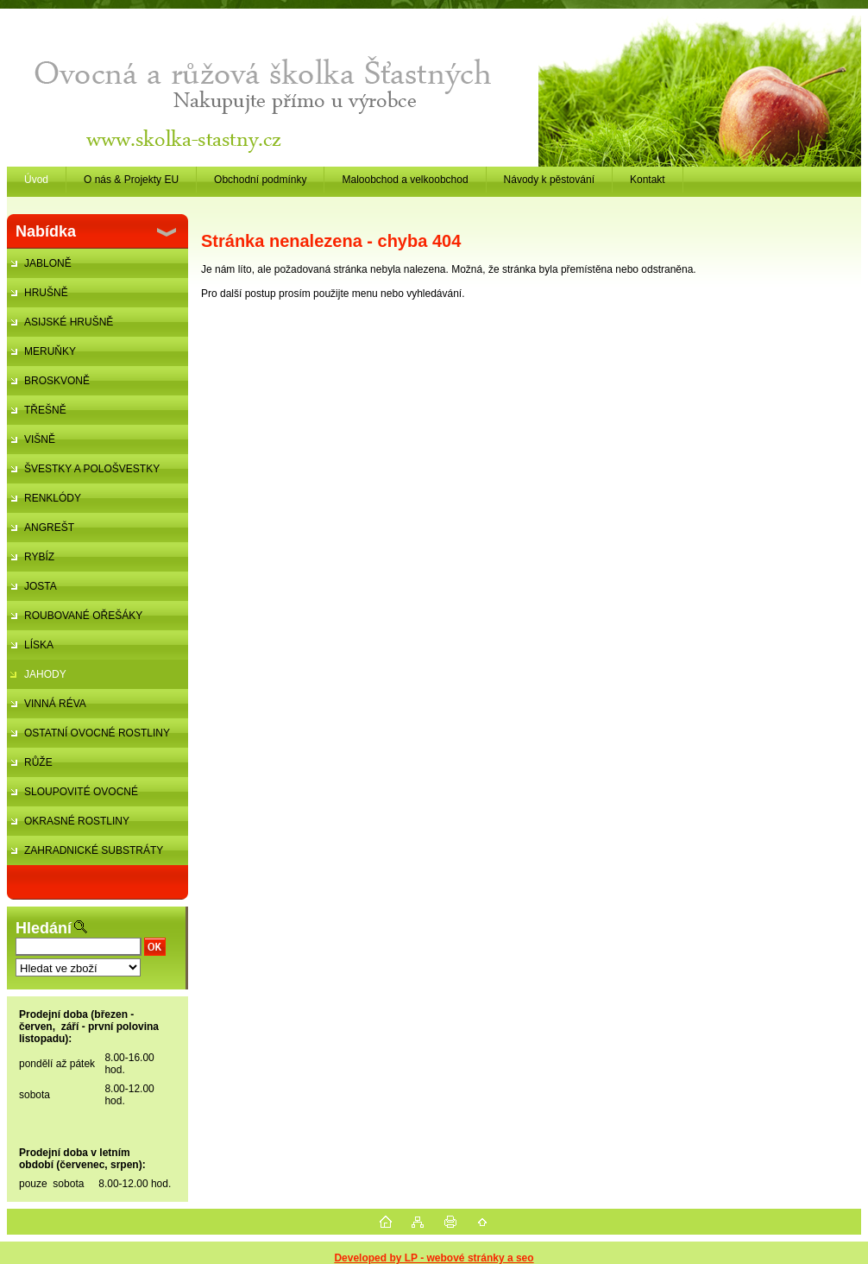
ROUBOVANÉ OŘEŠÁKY (83, 616)
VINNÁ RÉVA (55, 704)
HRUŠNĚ (46, 293)
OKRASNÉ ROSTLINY (76, 821)
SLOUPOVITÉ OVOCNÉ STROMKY (72, 796)
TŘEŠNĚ (45, 410)
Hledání (44, 928)
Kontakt (647, 180)
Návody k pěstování (549, 180)
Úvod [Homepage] (36, 180)
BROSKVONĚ (57, 381)
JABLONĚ (48, 263)
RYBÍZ (39, 557)
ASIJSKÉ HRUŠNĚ (68, 322)
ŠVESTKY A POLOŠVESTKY (92, 469)
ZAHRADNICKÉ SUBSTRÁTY (93, 850)
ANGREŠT (49, 527)
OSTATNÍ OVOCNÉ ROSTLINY (97, 733)
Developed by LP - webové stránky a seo (433, 1258)
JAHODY (45, 674)
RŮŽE (38, 762)
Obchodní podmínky (260, 180)
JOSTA (40, 586)
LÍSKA (38, 645)
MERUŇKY (50, 351)
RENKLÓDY (52, 498)
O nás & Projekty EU (131, 180)
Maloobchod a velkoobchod (405, 180)
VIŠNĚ (39, 439)
